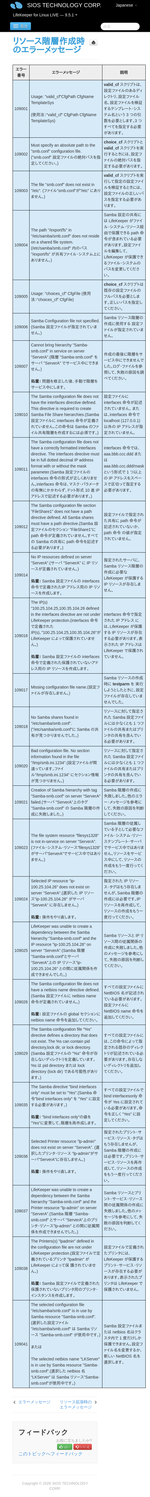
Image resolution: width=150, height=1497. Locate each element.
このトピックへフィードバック (50, 1453)
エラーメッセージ (34, 1402)
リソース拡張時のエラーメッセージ (76, 1404)
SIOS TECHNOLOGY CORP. (64, 5)
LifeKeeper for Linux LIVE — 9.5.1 (45, 15)
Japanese (126, 5)
